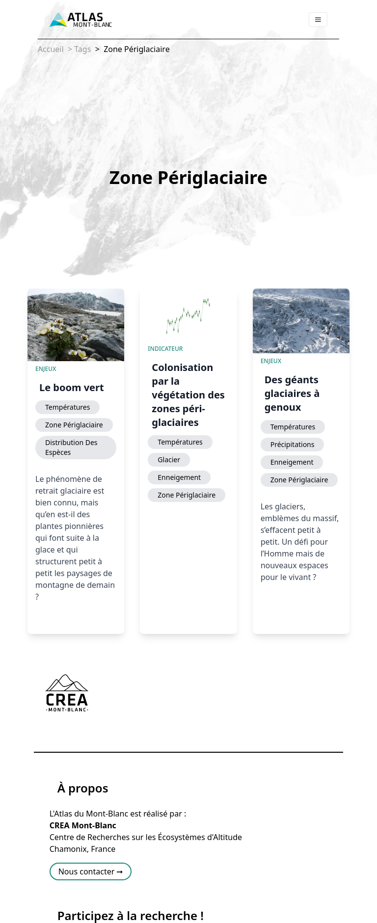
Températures (67, 407)
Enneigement (179, 477)
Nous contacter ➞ (90, 871)
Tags (82, 49)
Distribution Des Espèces (71, 447)
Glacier (169, 459)
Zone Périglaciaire (136, 49)
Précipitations (292, 444)
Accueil (51, 49)
